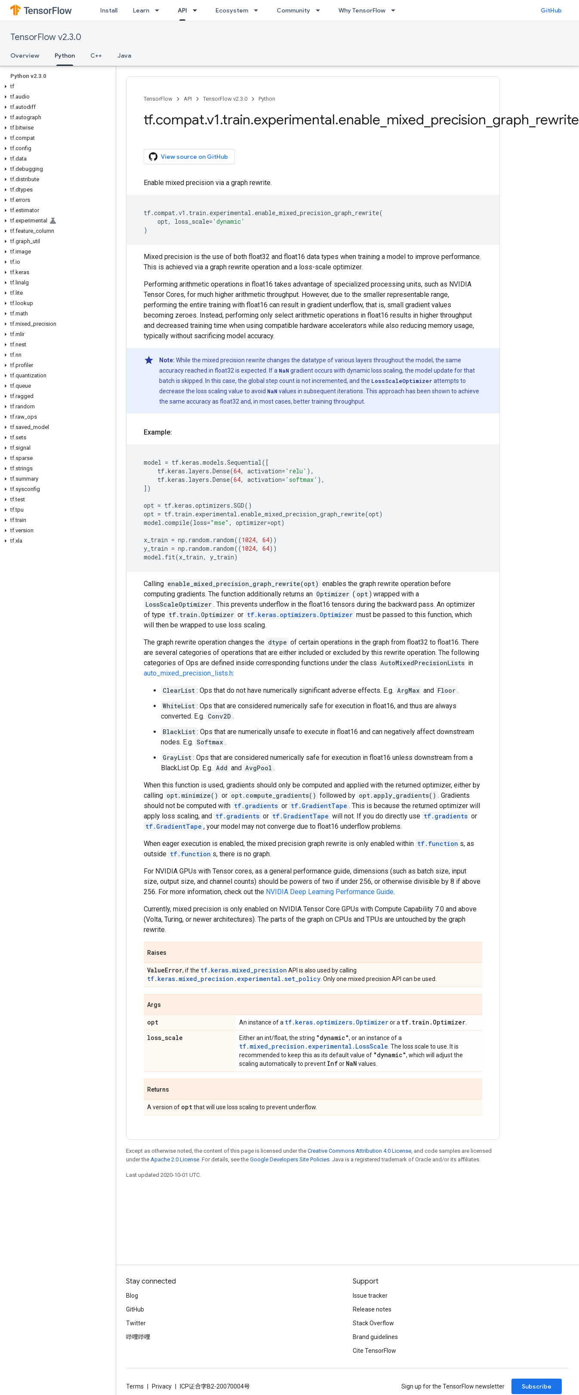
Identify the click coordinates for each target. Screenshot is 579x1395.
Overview (24, 55)
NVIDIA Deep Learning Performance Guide (330, 892)
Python (267, 99)
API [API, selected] (182, 10)
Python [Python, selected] (65, 55)
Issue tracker (370, 1295)
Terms (135, 1386)
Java (124, 55)
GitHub (551, 10)
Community (293, 10)
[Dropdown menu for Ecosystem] (258, 10)
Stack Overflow (373, 1323)
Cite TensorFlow (374, 1350)
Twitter (136, 1323)
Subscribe (536, 1386)
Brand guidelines (375, 1336)
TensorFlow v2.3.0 (45, 37)
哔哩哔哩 (138, 1336)
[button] (56, 86)
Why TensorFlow (362, 10)
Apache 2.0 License (175, 1159)
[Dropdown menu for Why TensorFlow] (395, 10)
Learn (141, 10)
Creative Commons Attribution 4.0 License (359, 1151)
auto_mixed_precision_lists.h (188, 673)
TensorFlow (158, 99)
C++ (96, 55)
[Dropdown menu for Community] (320, 10)
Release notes (372, 1309)
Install (108, 10)
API (188, 99)
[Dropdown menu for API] (197, 10)
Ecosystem (232, 10)
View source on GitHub (188, 156)
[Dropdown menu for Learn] (159, 10)
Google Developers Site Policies (290, 1159)
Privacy (162, 1386)
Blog (132, 1295)
